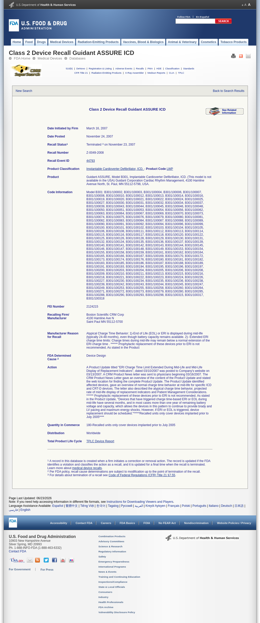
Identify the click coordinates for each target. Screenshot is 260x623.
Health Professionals (110, 602)
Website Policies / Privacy (234, 523)
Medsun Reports (156, 72)
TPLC (181, 72)
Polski (186, 506)
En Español (202, 16)
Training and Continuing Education (119, 576)
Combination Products (111, 536)
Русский (126, 506)
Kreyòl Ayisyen (155, 506)
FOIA (146, 523)
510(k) (69, 68)
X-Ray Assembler (134, 72)
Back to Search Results (228, 91)
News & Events (107, 571)
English (25, 510)
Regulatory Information (112, 551)
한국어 (101, 506)
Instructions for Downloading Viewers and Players (140, 502)
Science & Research (110, 546)
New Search (24, 91)
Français (173, 506)
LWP (170, 169)
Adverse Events (123, 68)
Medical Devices (50, 58)
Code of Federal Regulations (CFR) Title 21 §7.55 (142, 475)
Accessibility (58, 523)
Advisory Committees (111, 541)
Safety (102, 556)
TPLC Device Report (100, 441)
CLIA (171, 72)
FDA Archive (105, 607)
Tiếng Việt (87, 506)
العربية (139, 506)
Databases (77, 58)
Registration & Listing (100, 68)
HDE (159, 68)
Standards (188, 68)
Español (57, 506)
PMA (150, 68)
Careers (106, 523)
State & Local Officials (111, 587)
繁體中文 (72, 506)
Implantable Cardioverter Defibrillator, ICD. (115, 169)
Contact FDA (83, 523)
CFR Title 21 (81, 72)
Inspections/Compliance (112, 581)
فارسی (13, 510)
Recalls (140, 68)
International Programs (112, 566)
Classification (172, 68)
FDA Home (22, 58)
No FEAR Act (167, 523)
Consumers (105, 592)
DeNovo (80, 68)
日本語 (239, 506)
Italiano (214, 506)
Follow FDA (183, 16)
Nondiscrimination (196, 523)
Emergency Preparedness (113, 561)
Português (199, 506)
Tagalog (113, 506)
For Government (20, 569)
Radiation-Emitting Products (106, 72)
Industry (103, 597)
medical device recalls (87, 468)
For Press (47, 569)
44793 (90, 161)
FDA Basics (127, 523)
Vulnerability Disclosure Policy (116, 612)
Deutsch (226, 506)
